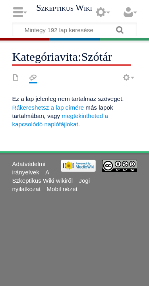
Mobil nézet (61, 189)
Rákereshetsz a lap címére (48, 107)
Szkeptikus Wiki (64, 8)
